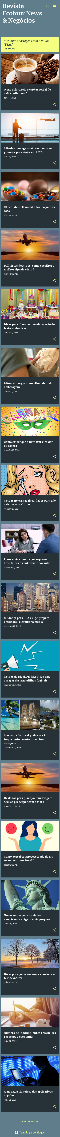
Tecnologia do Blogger (30, 1132)
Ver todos (9, 49)
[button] (54, 104)
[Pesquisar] (48, 6)
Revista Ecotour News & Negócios (22, 13)
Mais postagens (30, 1122)
